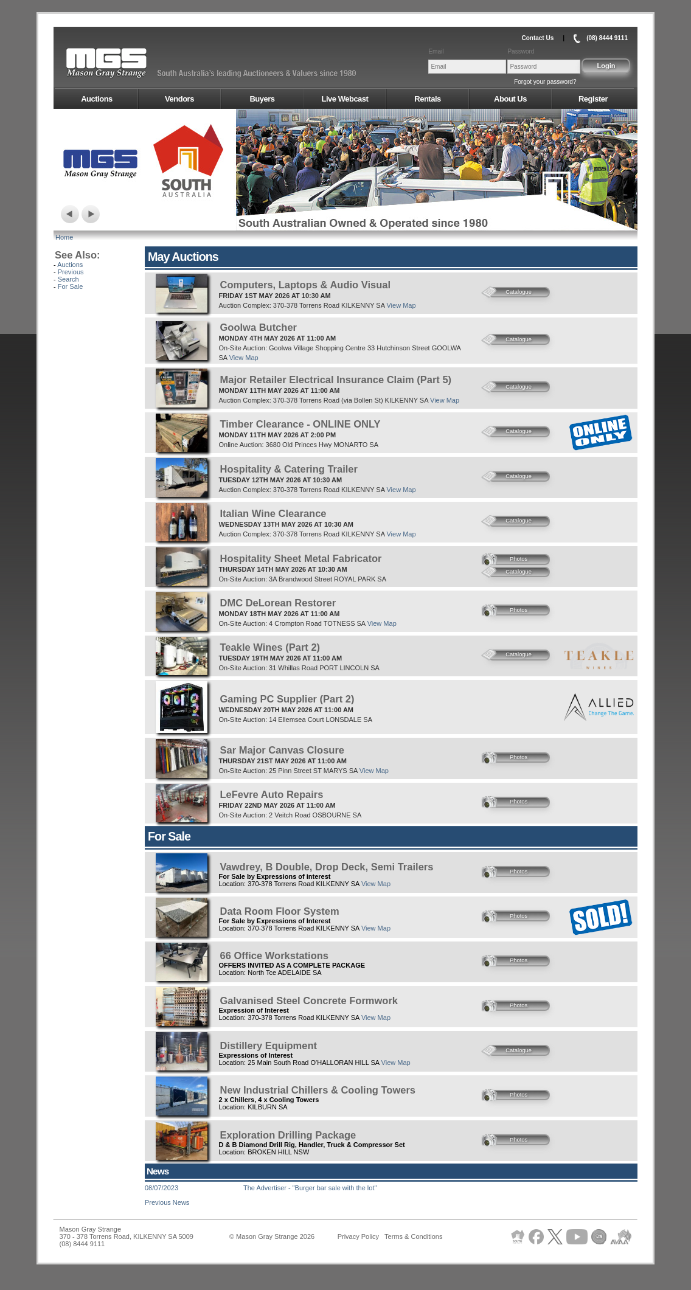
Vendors (179, 98)
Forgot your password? (545, 81)
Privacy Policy (358, 1236)
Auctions (97, 98)
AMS (136, 63)
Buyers (261, 98)
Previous (71, 272)
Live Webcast (345, 98)
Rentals (427, 98)
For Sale (70, 286)
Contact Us (537, 38)
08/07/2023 (161, 1187)
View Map (400, 305)
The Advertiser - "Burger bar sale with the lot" (310, 1187)
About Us (510, 98)
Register (593, 98)
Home (64, 237)
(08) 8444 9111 (607, 38)
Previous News (167, 1202)
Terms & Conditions (413, 1236)
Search (68, 279)
